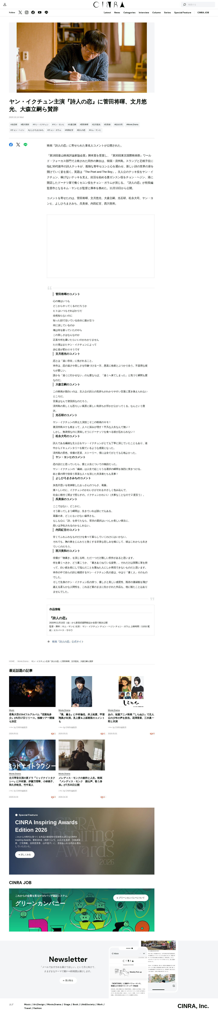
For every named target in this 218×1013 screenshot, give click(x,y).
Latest (107, 15)
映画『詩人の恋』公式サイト (68, 644)
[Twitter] (20, 16)
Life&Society (88, 1007)
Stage (67, 1007)
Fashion (37, 1011)
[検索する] (173, 6)
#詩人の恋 (81, 133)
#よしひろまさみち (36, 133)
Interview (144, 15)
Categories (129, 15)
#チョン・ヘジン (17, 133)
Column (156, 15)
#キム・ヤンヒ (95, 133)
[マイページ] (15, 6)
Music (27, 1007)
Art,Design (39, 1007)
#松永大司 (118, 127)
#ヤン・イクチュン (40, 127)
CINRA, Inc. (193, 1009)
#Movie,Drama (132, 127)
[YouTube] (40, 15)
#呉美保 (107, 127)
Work (100, 1007)
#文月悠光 (96, 127)
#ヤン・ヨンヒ (58, 127)
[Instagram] (26, 16)
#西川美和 (25, 127)
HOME (12, 664)
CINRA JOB (203, 15)
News (117, 15)
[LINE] (46, 16)
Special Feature (182, 15)
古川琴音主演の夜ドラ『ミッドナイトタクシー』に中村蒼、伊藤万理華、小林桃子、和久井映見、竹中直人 (32, 784)
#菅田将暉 (84, 127)
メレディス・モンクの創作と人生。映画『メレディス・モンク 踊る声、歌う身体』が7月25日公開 (80, 784)
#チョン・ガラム (54, 133)
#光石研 (14, 127)
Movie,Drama (23, 664)
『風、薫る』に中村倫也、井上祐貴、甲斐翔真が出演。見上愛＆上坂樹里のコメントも (82, 721)
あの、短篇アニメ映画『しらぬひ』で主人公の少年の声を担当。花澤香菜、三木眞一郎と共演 (131, 721)
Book (75, 1007)
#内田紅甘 (69, 133)
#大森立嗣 (72, 127)
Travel (27, 1011)
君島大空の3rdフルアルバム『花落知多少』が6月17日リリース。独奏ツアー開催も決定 (31, 721)
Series (167, 15)
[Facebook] (33, 16)
